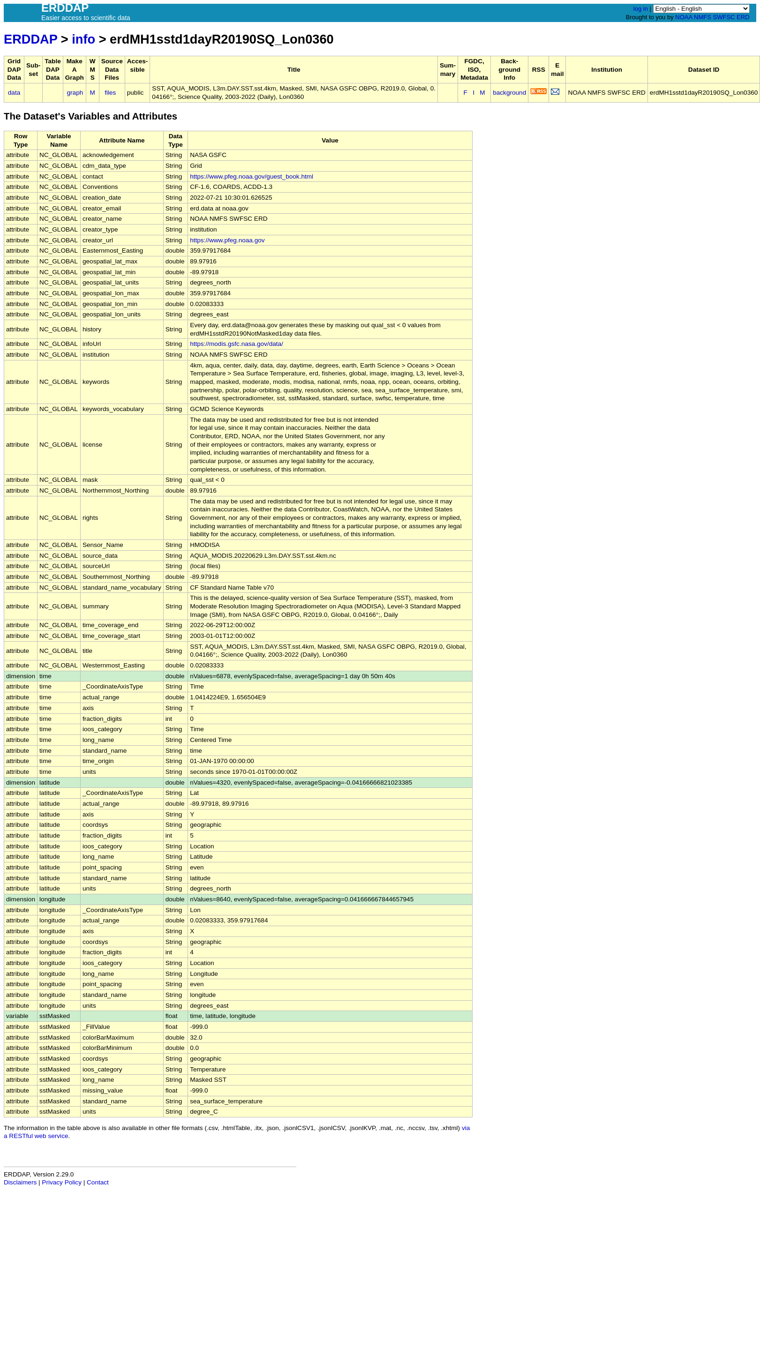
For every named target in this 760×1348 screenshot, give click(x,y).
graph (75, 92)
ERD (743, 17)
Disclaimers (20, 1182)
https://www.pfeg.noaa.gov (227, 240)
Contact (98, 1182)
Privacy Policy (62, 1182)
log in (640, 8)
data (14, 92)
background (509, 92)
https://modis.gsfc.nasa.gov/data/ (236, 343)
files (110, 92)
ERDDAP (30, 39)
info (83, 39)
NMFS (702, 17)
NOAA (683, 17)
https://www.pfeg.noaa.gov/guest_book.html (251, 176)
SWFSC (724, 17)
